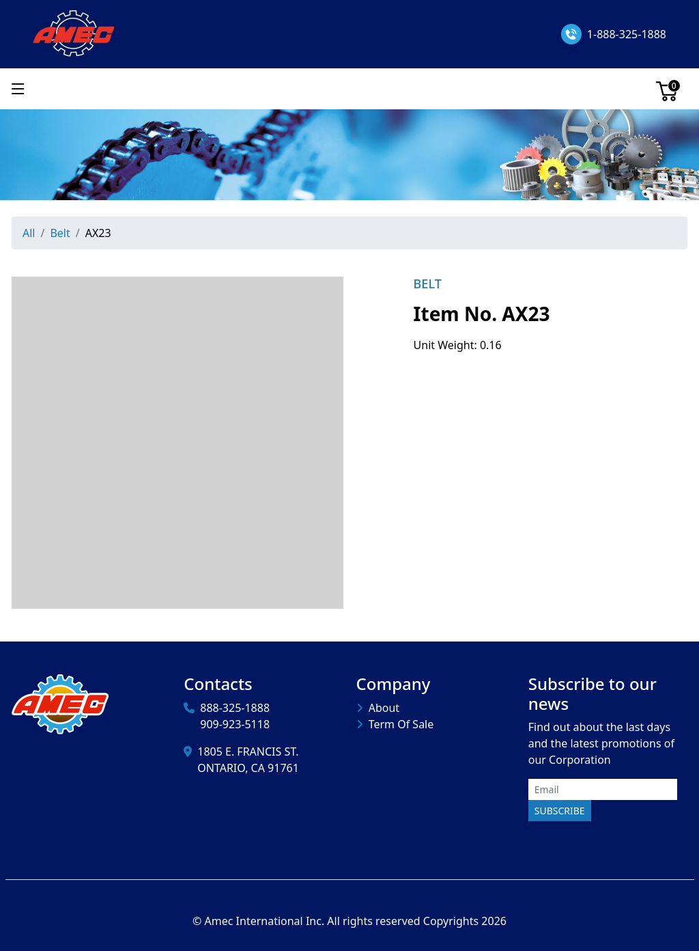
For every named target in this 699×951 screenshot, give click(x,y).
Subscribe (559, 810)
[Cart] (667, 89)
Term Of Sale (401, 724)
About (384, 707)
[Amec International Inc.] (75, 32)
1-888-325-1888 (626, 34)
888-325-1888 (235, 707)
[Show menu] (18, 89)
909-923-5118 (235, 724)
